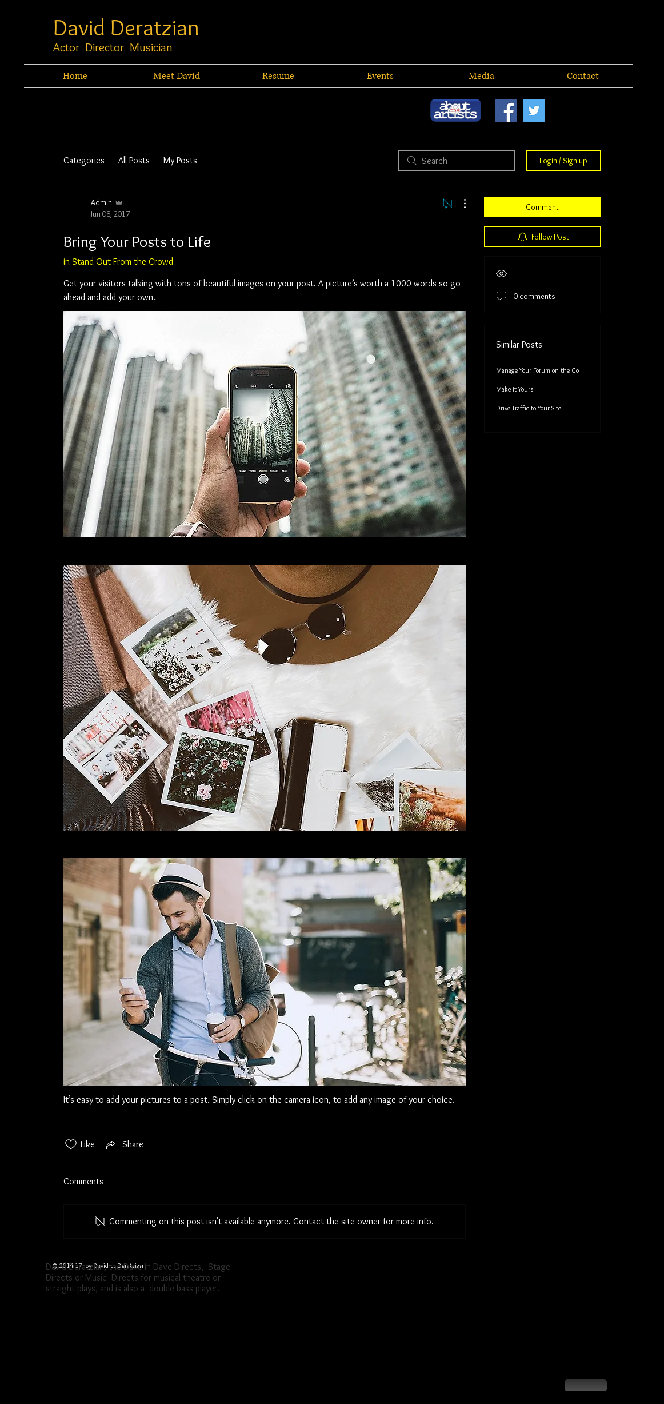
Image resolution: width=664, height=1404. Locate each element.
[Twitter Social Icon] (534, 110)
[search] (456, 160)
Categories (84, 160)
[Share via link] (123, 1144)
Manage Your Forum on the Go (537, 370)
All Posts (134, 160)
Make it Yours (514, 389)
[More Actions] (459, 203)
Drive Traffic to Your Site (528, 408)
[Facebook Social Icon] (506, 110)
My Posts (180, 160)
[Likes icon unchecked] (70, 1144)
